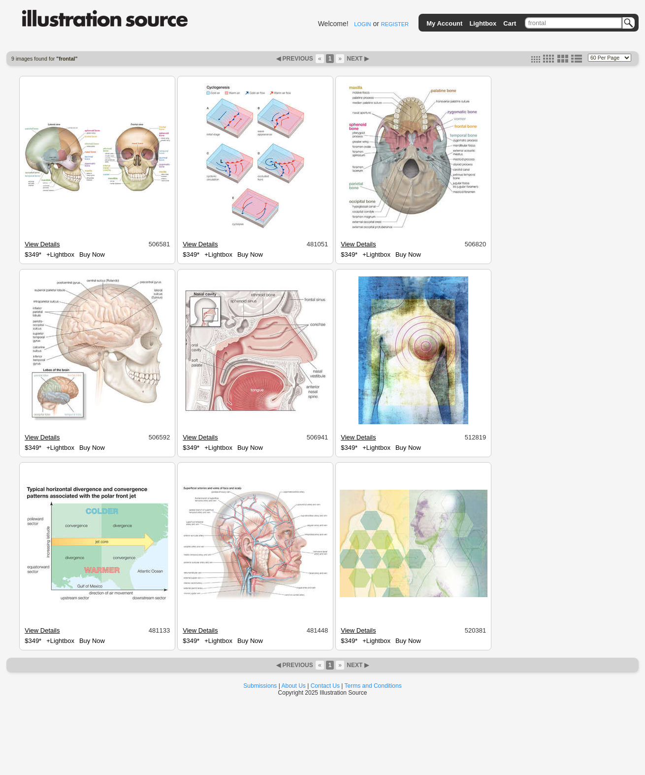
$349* (33, 254)
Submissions (260, 685)
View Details (42, 244)
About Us (294, 685)
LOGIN (362, 24)
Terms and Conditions (373, 685)
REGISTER (395, 24)
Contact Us (325, 685)
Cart (509, 23)
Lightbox (482, 23)
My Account (444, 23)
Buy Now (92, 254)
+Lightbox (60, 254)
